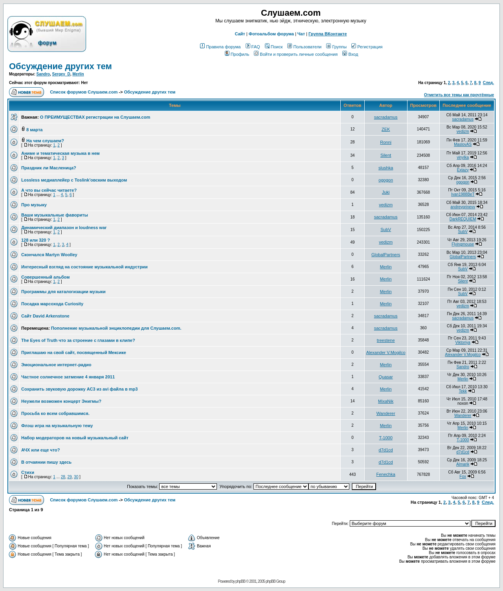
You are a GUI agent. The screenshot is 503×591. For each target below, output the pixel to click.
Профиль (237, 54)
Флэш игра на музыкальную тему (57, 425)
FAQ (253, 46)
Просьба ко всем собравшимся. (55, 413)
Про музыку (34, 204)
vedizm (463, 131)
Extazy (463, 170)
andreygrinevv (462, 207)
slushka (385, 167)
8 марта (34, 129)
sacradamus (386, 117)
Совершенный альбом (45, 277)
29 (69, 477)
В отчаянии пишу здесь (46, 462)
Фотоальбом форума (271, 33)
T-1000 (386, 437)
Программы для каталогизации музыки (63, 291)
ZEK (386, 129)
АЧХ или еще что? (40, 450)
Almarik (462, 464)
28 (63, 477)
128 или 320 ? (35, 240)
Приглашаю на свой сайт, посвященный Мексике (73, 352)
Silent (385, 155)
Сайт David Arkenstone (45, 316)
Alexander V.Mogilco (386, 352)
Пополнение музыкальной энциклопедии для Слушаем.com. (116, 328)
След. (488, 83)
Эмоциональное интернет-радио (56, 364)
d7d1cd (386, 450)
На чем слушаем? (45, 140)
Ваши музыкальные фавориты (54, 215)
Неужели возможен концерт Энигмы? (61, 401)
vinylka (463, 157)
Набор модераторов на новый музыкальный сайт (75, 437)
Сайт (240, 33)
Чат (301, 33)
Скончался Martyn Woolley (49, 254)
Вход (350, 54)
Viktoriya (462, 342)
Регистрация (366, 46)
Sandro (43, 74)
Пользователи (304, 46)
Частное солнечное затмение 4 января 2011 (68, 376)
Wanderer (385, 413)
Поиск (274, 46)
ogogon (385, 180)
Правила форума (220, 46)
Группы (336, 46)
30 (76, 477)
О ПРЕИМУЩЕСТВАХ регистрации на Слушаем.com (95, 117)
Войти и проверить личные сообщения (296, 54)
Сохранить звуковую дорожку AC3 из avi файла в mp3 (79, 389)
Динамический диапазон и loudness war (63, 227)
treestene (386, 340)
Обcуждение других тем (60, 66)
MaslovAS (463, 144)
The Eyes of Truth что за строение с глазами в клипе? (78, 340)
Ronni (385, 142)
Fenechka (385, 474)
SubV (385, 229)
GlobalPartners (385, 254)
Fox (462, 476)
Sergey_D (61, 74)
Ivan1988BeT (462, 194)
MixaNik (385, 401)
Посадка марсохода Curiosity (52, 303)
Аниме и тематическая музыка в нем (60, 153)
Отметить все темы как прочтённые (459, 95)
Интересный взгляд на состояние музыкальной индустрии (84, 266)
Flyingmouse (463, 244)
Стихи (27, 472)
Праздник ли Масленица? (48, 167)
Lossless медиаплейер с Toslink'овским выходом (74, 180)
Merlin (78, 74)
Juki (386, 192)
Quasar (386, 376)
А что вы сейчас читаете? (49, 190)
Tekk (463, 391)
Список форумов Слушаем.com (83, 92)
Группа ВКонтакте (327, 33)
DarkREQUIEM (463, 219)
